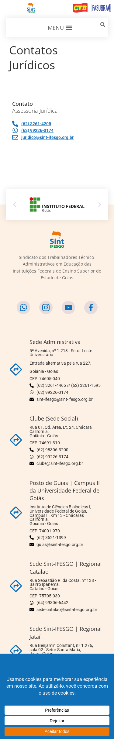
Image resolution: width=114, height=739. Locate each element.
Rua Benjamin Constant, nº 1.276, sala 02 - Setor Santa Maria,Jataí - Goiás (61, 649)
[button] (60, 27)
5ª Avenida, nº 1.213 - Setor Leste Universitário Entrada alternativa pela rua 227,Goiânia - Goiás (60, 361)
